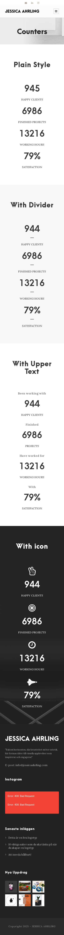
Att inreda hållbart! (19, 854)
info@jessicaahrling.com (31, 765)
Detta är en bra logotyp (22, 837)
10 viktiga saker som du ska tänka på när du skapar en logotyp (32, 846)
